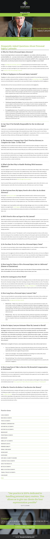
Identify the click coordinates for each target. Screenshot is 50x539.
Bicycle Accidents (6, 466)
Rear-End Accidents (6, 417)
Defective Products (6, 463)
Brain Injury (4, 432)
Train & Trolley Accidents (8, 472)
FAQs (2, 478)
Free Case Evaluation (25, 39)
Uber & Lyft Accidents (7, 440)
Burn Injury (4, 438)
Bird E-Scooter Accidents (8, 469)
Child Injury (4, 475)
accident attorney (7, 394)
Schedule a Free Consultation (25, 527)
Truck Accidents (5, 420)
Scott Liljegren (16, 207)
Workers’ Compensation (7, 423)
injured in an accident (11, 195)
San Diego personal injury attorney (13, 64)
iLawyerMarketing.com (25, 537)
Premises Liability (5, 446)
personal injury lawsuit (37, 79)
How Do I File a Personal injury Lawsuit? (13, 70)
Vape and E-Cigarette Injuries (9, 458)
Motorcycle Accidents (7, 429)
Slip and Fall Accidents (7, 426)
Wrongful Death (5, 443)
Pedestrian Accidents (7, 435)
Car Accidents (5, 415)
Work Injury (4, 452)
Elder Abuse (4, 455)
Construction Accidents (8, 460)
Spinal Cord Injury (6, 449)
